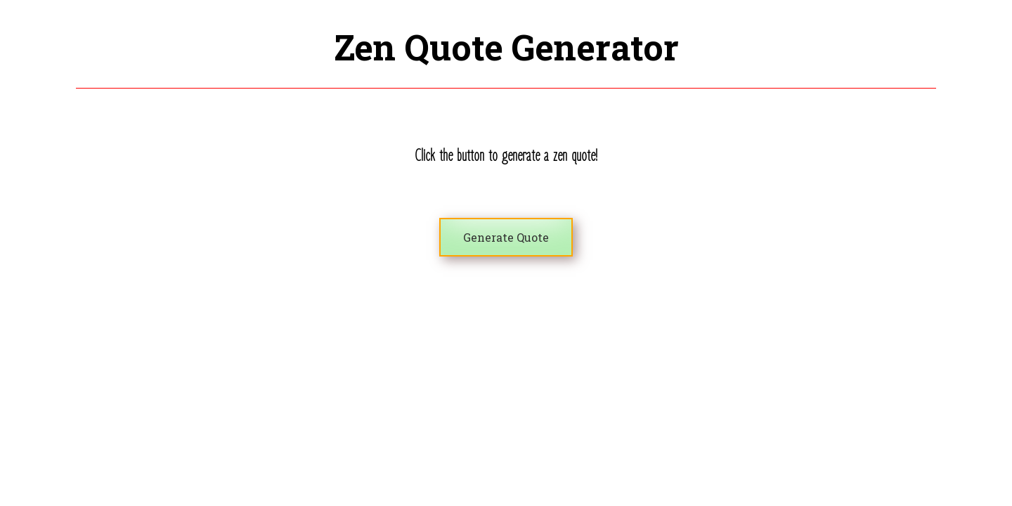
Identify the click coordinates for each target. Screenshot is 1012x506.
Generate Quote (506, 237)
